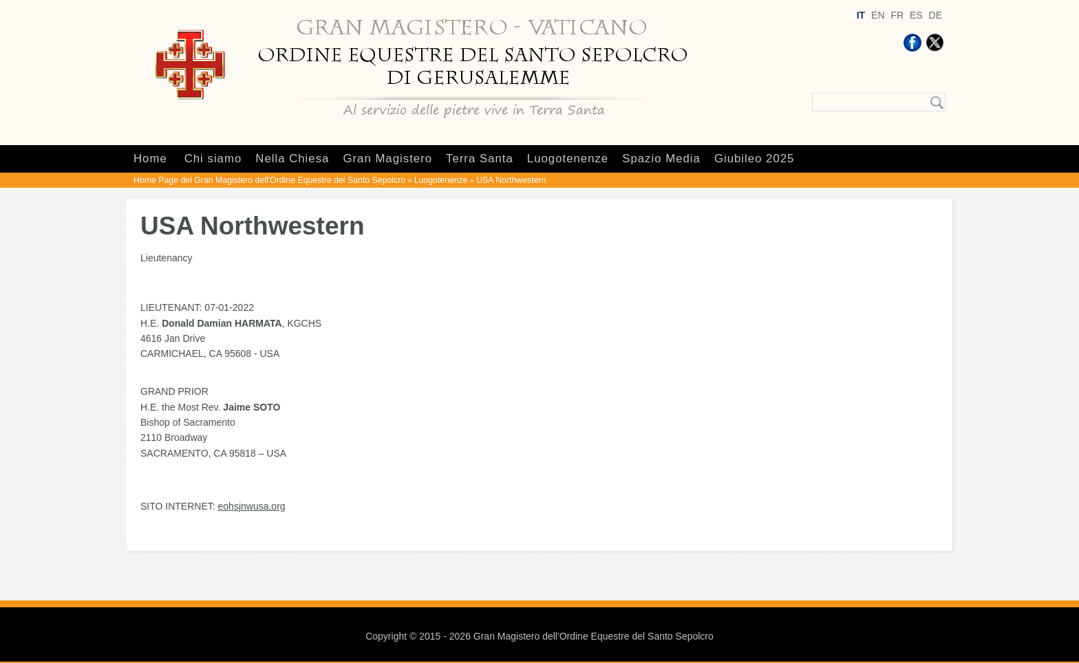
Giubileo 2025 (754, 158)
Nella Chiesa (292, 158)
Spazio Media (661, 158)
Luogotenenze (567, 158)
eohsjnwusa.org (252, 506)
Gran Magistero (387, 158)
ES (916, 15)
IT (861, 15)
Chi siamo (213, 158)
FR (897, 15)
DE (935, 15)
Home (150, 158)
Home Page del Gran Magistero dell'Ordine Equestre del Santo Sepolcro (269, 180)
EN (877, 15)
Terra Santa (479, 158)
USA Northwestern (511, 180)
